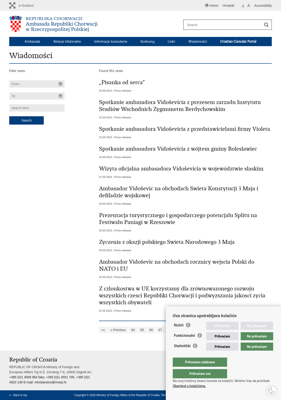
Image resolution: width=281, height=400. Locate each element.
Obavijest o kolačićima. (189, 386)
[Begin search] (266, 25)
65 (142, 330)
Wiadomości (197, 41)
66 (151, 330)
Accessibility (263, 5)
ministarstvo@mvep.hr (51, 382)
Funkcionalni (184, 345)
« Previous (118, 330)
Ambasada (32, 41)
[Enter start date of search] (36, 84)
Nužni (179, 334)
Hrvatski (228, 5)
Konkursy (147, 41)
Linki (171, 41)
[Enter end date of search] (36, 96)
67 (160, 330)
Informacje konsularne (110, 41)
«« (103, 330)
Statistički (182, 355)
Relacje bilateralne (67, 41)
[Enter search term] (225, 25)
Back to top (20, 395)
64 (133, 330)
